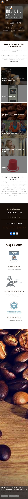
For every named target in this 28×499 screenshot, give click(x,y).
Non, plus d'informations (14, 495)
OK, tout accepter (5, 495)
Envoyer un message (14, 217)
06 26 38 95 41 (16, 213)
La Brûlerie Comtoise (14, 1)
